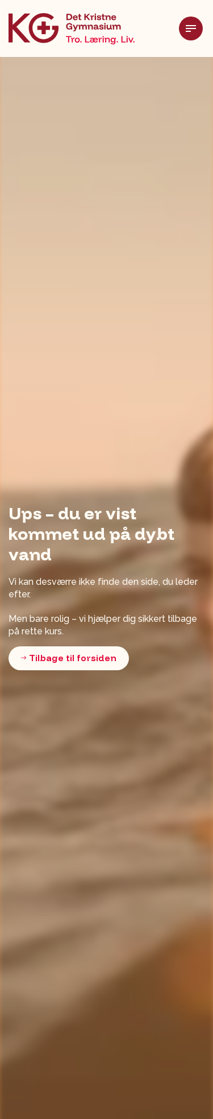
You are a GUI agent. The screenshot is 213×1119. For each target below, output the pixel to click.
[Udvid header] (196, 28)
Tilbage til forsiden (69, 658)
